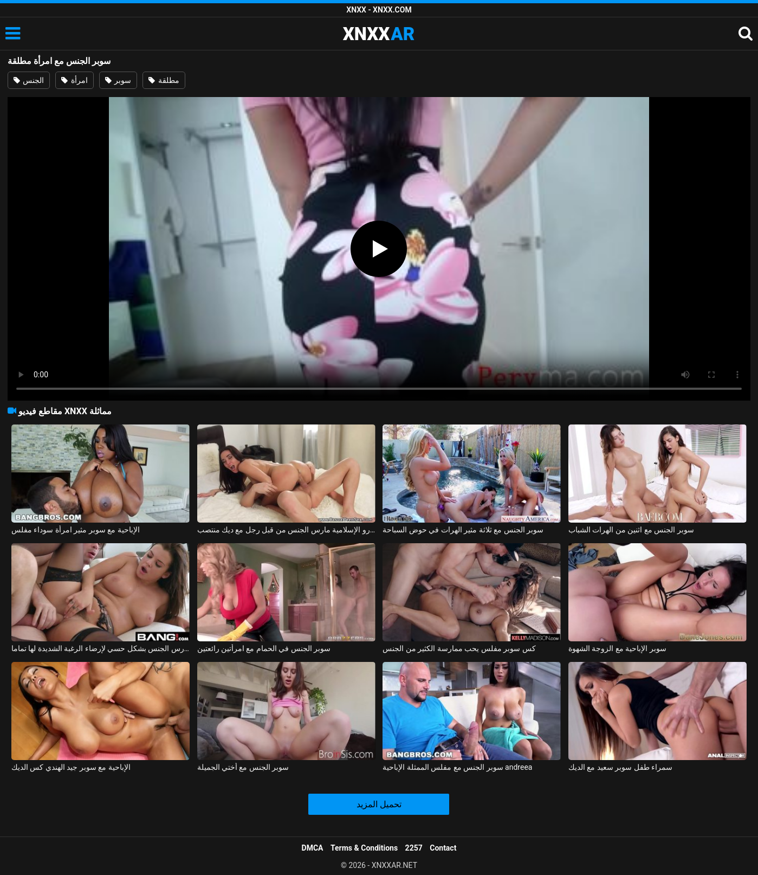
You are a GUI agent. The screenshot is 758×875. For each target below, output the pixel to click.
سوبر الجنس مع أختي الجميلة (243, 767)
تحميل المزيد (379, 804)
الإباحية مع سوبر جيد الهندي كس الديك (71, 767)
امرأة (74, 80)
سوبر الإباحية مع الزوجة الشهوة (617, 648)
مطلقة (163, 80)
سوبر (118, 80)
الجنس (29, 80)
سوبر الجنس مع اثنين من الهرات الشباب (631, 529)
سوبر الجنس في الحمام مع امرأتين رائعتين (264, 648)
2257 (414, 848)
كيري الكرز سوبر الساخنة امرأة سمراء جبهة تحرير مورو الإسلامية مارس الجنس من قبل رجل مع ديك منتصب (286, 529)
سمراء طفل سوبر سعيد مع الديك (620, 767)
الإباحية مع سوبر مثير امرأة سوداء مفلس (75, 529)
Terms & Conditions (364, 848)
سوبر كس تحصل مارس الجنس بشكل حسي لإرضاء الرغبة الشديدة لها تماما (100, 648)
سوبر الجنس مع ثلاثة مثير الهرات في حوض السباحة (463, 529)
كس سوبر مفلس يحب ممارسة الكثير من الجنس (459, 648)
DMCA (312, 848)
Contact (443, 848)
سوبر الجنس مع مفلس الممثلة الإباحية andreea (457, 767)
